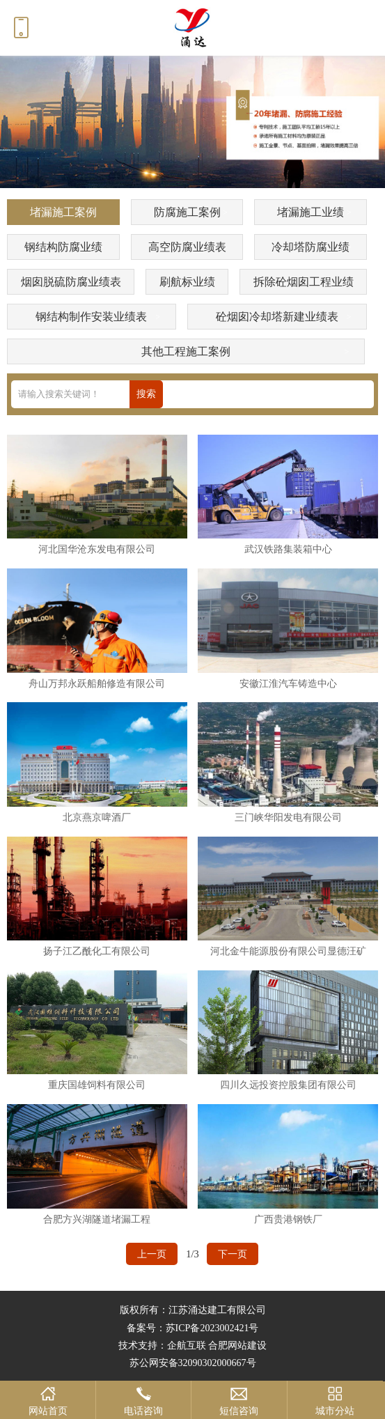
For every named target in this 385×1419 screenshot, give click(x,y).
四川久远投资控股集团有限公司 (288, 1084)
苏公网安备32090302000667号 (192, 1363)
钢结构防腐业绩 (63, 247)
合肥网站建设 (237, 1345)
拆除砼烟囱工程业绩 (303, 282)
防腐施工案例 (187, 212)
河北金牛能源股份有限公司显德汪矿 (288, 950)
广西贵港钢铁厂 (288, 1219)
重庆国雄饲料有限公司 (97, 1084)
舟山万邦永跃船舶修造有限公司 (97, 683)
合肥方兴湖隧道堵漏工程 (96, 1219)
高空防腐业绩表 (187, 247)
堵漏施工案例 (63, 212)
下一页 (232, 1253)
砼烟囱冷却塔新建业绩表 (277, 317)
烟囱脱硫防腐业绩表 (71, 282)
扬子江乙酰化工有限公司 (96, 950)
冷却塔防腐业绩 (310, 247)
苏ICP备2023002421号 (212, 1328)
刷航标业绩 (187, 282)
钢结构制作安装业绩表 (91, 317)
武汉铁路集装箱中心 (288, 549)
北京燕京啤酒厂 (97, 817)
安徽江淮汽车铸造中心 (288, 683)
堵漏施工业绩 (310, 212)
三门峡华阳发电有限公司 (288, 817)
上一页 (151, 1253)
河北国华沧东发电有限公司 (96, 549)
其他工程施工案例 (185, 351)
